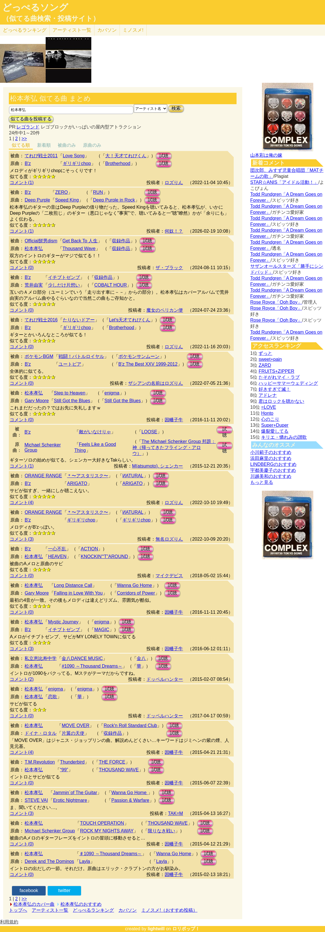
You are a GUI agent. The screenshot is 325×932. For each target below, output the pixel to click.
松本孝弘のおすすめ (81, 904)
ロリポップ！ (186, 928)
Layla (84, 861)
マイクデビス (169, 575)
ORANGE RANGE (43, 475)
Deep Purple (37, 200)
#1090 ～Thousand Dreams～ (92, 666)
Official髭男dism (41, 240)
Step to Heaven (69, 392)
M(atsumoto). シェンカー (157, 466)
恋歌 (52, 696)
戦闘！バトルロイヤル (81, 356)
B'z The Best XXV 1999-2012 (147, 364)
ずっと (265, 353)
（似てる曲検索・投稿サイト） (51, 18)
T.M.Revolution (40, 762)
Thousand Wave (79, 248)
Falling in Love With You (78, 593)
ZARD (265, 365)
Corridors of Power (136, 593)
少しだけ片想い (64, 285)
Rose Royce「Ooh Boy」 (276, 302)
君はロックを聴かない (281, 401)
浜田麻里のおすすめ (270, 458)
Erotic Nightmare (70, 800)
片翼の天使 (73, 733)
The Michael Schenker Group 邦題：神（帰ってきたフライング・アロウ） (174, 447)
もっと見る (261, 482)
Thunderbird (72, 762)
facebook (29, 890)
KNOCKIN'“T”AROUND (104, 556)
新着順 (44, 145)
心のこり (270, 419)
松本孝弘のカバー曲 (33, 904)
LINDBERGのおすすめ (273, 464)
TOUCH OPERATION (102, 823)
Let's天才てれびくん (129, 319)
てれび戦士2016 (41, 319)
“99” (64, 769)
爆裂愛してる (274, 431)
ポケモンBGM (39, 356)
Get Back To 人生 (80, 240)
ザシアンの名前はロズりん (155, 383)
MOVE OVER (75, 725)
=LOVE (268, 407)
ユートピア (69, 364)
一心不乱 (57, 548)
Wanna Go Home (134, 585)
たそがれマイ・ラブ (279, 377)
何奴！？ (174, 231)
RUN (98, 192)
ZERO (61, 192)
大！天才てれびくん (125, 155)
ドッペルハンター (164, 679)
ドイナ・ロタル (40, 733)
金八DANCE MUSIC (82, 658)
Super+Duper (274, 425)
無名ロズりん (169, 539)
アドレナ (268, 395)
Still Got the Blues (72, 400)
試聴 (163, 155)
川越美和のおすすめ (270, 476)
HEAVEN (57, 556)
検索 (176, 108)
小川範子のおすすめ (270, 452)
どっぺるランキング (93, 910)
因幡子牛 (174, 419)
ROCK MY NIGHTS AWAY (107, 830)
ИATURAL (132, 475)
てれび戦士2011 (41, 155)
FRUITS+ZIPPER (276, 371)
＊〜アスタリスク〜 (87, 475)
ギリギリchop (77, 163)
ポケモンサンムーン (139, 356)
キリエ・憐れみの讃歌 (284, 437)
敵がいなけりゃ (95, 431)
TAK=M (175, 813)
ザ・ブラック (169, 267)
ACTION (89, 548)
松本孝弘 (34, 248)
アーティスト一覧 (50, 910)
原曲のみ (92, 145)
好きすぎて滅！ (274, 389)
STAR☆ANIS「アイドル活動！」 (284, 182)
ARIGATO (77, 483)
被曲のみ (67, 145)
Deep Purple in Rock (114, 200)
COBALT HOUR (110, 285)
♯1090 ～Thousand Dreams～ (110, 853)
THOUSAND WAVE (119, 769)
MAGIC (101, 629)
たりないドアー (79, 319)
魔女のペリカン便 (164, 310)
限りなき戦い (161, 830)
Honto (267, 413)
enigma (111, 392)
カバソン (107, 30)
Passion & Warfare (130, 800)
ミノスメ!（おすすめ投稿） (169, 910)
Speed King (67, 200)
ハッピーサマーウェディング (288, 383)
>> (24, 138)
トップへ (18, 910)
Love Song (74, 155)
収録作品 (121, 240)
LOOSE (149, 431)
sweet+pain (270, 359)
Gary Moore (37, 400)
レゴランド (28, 126)
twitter (64, 890)
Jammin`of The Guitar (75, 792)
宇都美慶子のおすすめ (273, 470)
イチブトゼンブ (64, 277)
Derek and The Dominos (49, 861)
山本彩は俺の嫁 (266, 155)
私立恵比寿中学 (40, 658)
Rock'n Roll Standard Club (130, 725)
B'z (28, 163)
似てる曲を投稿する (31, 118)
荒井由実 (34, 285)
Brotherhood (117, 163)
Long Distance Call (73, 585)
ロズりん (174, 182)
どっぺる (25, 30)
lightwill (156, 928)
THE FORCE (112, 762)
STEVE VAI (36, 800)
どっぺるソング (35, 7)
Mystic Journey (63, 621)
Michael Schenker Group (50, 830)
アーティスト (72, 30)
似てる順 (21, 145)
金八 (141, 658)
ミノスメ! (133, 30)
